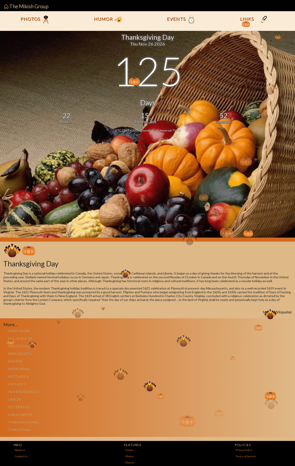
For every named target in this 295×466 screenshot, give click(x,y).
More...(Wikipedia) (277, 312)
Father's (17, 384)
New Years (19, 331)
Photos (35, 19)
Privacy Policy (244, 450)
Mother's (18, 376)
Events (181, 19)
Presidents (20, 353)
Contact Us (21, 456)
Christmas (19, 430)
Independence (23, 391)
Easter (15, 361)
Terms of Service (246, 456)
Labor (14, 399)
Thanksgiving (23, 422)
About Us (20, 450)
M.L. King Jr (20, 338)
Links (254, 19)
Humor (108, 19)
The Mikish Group (26, 6)
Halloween (20, 414)
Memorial (19, 369)
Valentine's (20, 346)
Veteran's (19, 407)
